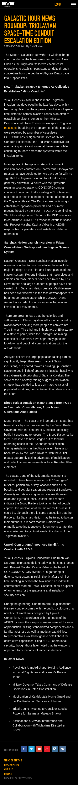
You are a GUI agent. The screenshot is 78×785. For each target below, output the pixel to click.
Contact (8, 774)
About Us (8, 769)
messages (10, 127)
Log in (57, 4)
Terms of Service (13, 760)
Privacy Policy (11, 765)
